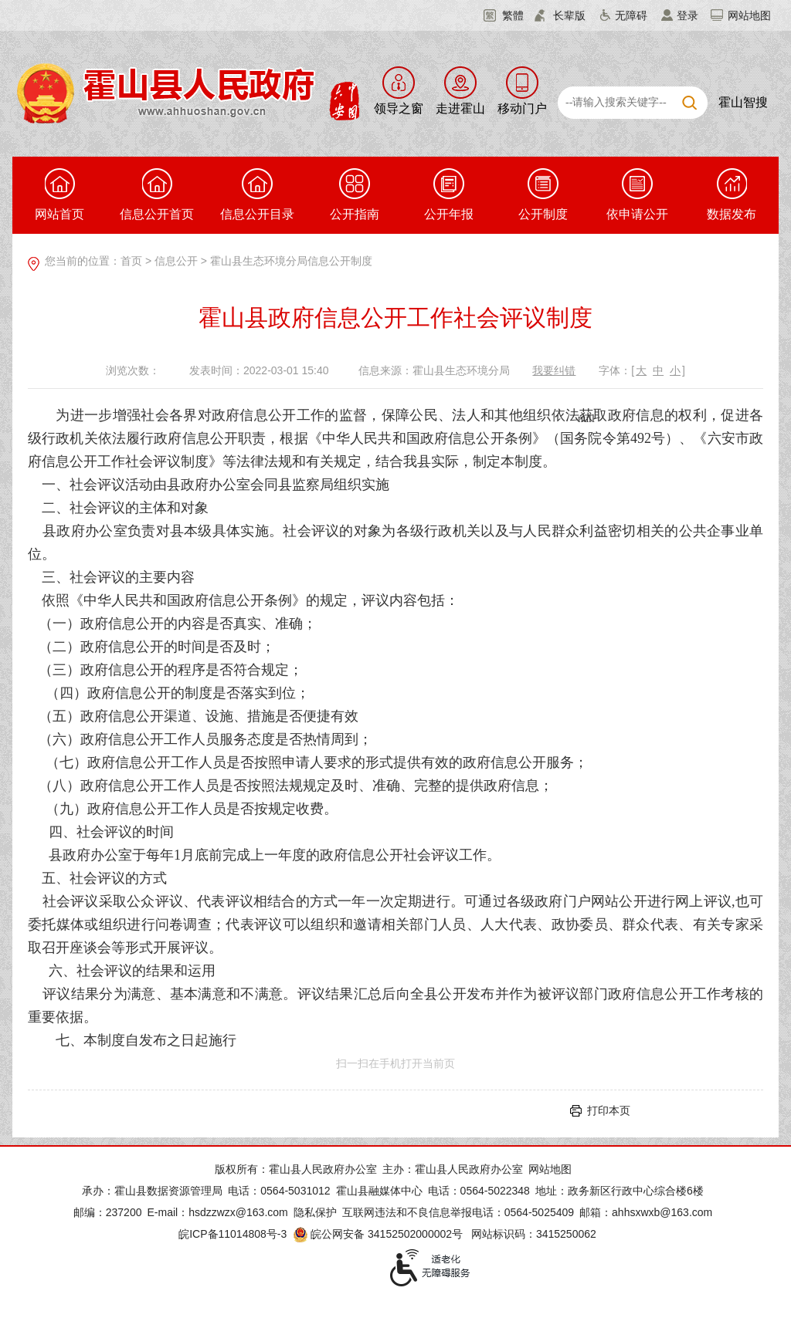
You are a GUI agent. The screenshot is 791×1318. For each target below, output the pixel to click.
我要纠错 (553, 370)
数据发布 (731, 194)
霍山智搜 (743, 102)
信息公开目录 (257, 194)
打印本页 (608, 1110)
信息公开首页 (157, 194)
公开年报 (449, 194)
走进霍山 (460, 108)
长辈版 (569, 15)
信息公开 (176, 261)
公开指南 (354, 194)
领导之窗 (398, 108)
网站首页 (59, 194)
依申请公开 (637, 194)
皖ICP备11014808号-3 (232, 1234)
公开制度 (543, 194)
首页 (131, 261)
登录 (687, 15)
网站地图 (749, 15)
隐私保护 (315, 1212)
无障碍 (631, 15)
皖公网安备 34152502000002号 (379, 1234)
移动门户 (522, 108)
